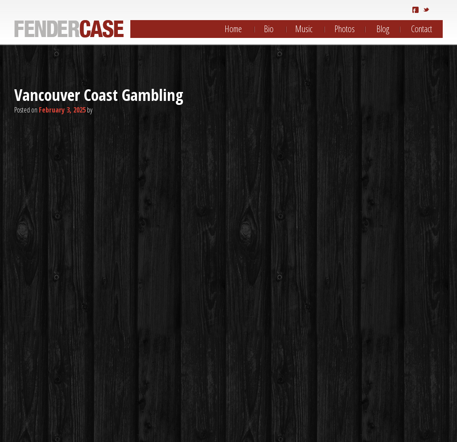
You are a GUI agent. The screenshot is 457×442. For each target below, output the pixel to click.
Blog (382, 29)
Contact (421, 29)
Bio (269, 29)
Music (303, 29)
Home (233, 29)
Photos (344, 29)
